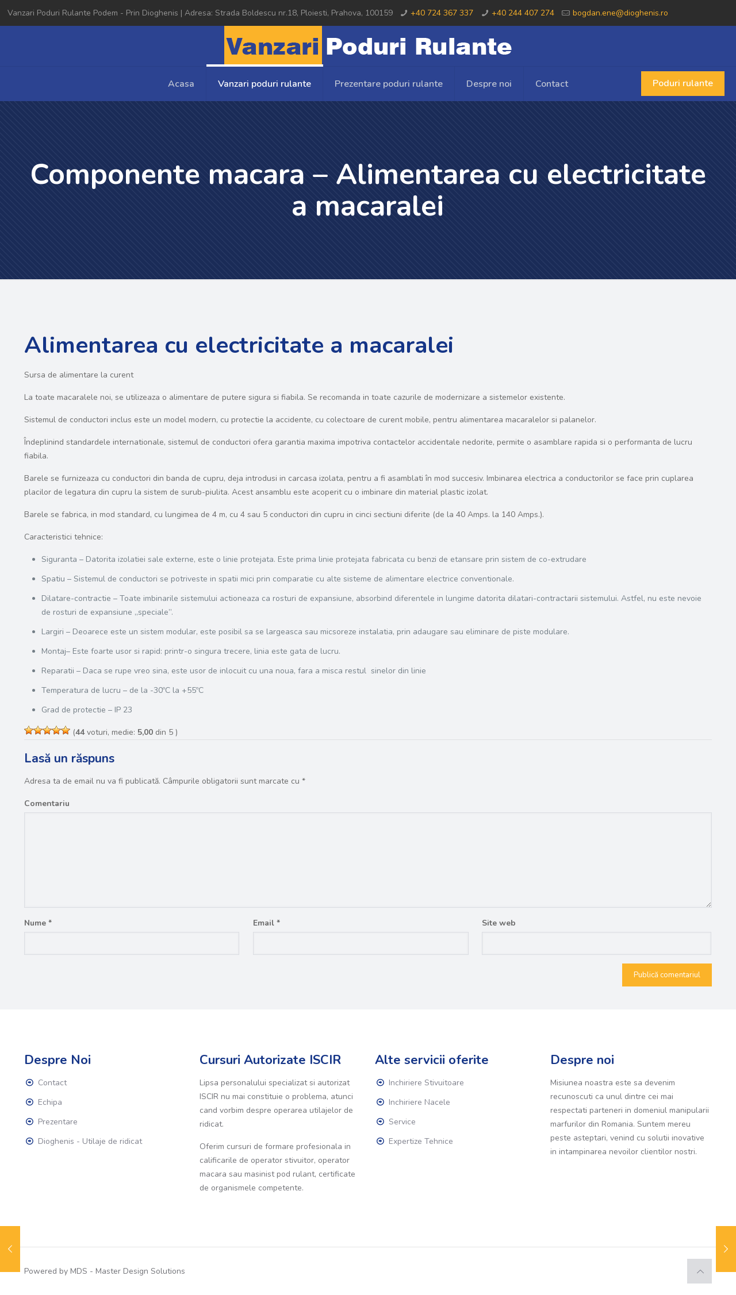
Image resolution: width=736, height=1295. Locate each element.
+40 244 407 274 (523, 12)
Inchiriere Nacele (419, 1102)
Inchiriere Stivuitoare (426, 1082)
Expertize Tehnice (421, 1141)
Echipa (50, 1102)
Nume (38, 923)
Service (402, 1121)
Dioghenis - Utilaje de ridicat (90, 1141)
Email (266, 923)
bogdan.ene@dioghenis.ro (620, 12)
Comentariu (47, 803)
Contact (52, 1082)
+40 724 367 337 (442, 12)
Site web (499, 923)
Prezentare (58, 1121)
